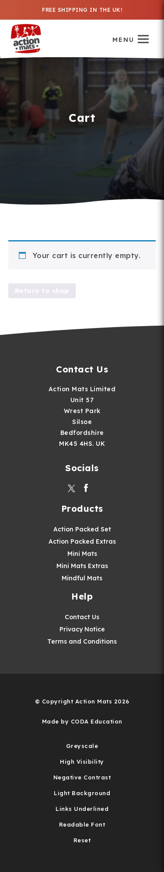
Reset (82, 840)
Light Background (82, 792)
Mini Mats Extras (82, 566)
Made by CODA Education (82, 721)
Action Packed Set (82, 529)
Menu (123, 40)
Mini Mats (82, 554)
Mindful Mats (82, 578)
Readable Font (82, 824)
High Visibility (82, 761)
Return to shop (42, 290)
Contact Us (82, 617)
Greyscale (82, 745)
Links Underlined (82, 808)
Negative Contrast (82, 777)
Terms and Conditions (82, 641)
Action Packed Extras (82, 541)
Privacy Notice (82, 629)
